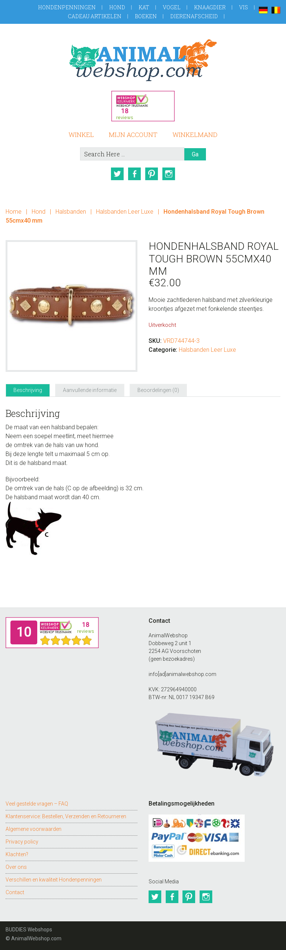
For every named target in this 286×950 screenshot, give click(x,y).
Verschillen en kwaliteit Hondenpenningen (54, 880)
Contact (15, 892)
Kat (144, 7)
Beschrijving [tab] (27, 390)
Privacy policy (22, 842)
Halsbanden (70, 211)
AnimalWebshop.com (143, 60)
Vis (243, 7)
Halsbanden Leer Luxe (124, 211)
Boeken (146, 16)
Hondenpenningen (67, 7)
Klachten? (17, 854)
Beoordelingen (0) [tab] (158, 390)
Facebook (134, 174)
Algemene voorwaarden (33, 829)
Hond (117, 7)
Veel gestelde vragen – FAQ (37, 804)
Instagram (168, 174)
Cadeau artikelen (94, 16)
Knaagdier (210, 7)
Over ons (16, 867)
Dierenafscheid (194, 16)
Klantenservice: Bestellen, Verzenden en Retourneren (66, 816)
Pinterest (151, 174)
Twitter (117, 174)
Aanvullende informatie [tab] (90, 390)
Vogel (172, 7)
